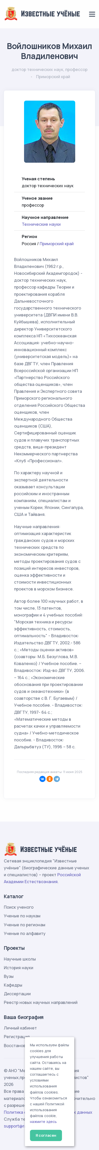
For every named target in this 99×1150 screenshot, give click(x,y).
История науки (18, 967)
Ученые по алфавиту (25, 933)
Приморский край (57, 243)
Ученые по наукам (22, 916)
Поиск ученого (19, 907)
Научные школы (20, 959)
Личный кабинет (20, 1028)
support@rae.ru (19, 1126)
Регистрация (17, 1036)
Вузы (9, 976)
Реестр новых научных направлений (41, 1002)
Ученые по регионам (24, 925)
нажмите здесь (43, 1121)
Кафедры (13, 985)
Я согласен (46, 1135)
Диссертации (17, 994)
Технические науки (41, 224)
